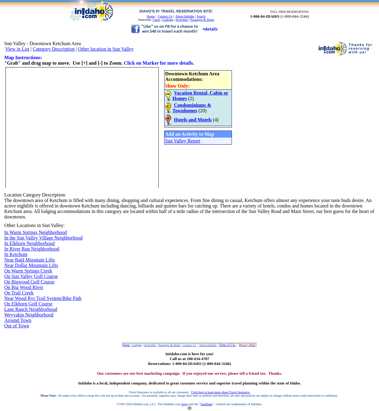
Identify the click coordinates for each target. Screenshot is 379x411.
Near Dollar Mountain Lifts (31, 265)
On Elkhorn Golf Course (28, 303)
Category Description (53, 49)
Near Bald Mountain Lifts (29, 259)
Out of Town (16, 325)
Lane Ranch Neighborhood (30, 309)
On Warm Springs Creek (28, 270)
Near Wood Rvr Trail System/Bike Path (42, 298)
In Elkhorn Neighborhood (29, 243)
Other (9, 225)
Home (151, 16)
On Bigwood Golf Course (29, 281)
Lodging (167, 19)
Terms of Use (227, 345)
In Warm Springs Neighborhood (35, 232)
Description (53, 194)
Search (201, 16)
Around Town (17, 320)
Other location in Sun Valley (106, 49)
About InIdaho (184, 16)
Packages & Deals (202, 19)
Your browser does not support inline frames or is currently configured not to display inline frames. (118, 127)
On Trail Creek (19, 292)
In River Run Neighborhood (31, 248)
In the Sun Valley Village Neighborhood (43, 237)
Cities (156, 19)
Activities (181, 19)
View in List (17, 49)
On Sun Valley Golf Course (31, 276)
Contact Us (165, 16)
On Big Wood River (23, 287)
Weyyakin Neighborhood (28, 314)
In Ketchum (15, 254)
